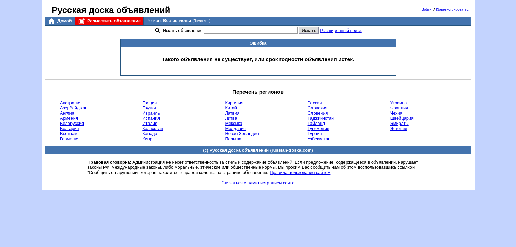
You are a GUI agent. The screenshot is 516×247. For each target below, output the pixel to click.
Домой (59, 21)
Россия (315, 102)
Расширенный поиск (341, 30)
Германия (69, 138)
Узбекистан (319, 138)
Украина (398, 102)
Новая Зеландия (242, 133)
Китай (231, 107)
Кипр (147, 138)
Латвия (232, 113)
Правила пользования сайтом (300, 172)
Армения (69, 118)
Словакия (317, 107)
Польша (233, 138)
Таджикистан (321, 118)
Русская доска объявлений (111, 10)
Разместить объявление (109, 21)
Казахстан (152, 128)
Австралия (70, 102)
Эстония (398, 128)
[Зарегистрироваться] (453, 9)
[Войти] (426, 9)
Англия (67, 113)
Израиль (151, 113)
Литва (231, 118)
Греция (149, 102)
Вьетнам (68, 133)
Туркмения (318, 128)
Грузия (149, 107)
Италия (149, 123)
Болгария (69, 128)
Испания (151, 118)
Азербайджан (73, 107)
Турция (315, 133)
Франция (399, 107)
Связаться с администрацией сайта (258, 182)
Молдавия (235, 128)
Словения (318, 113)
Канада (149, 133)
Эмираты (399, 123)
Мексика (233, 123)
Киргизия (234, 102)
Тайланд (316, 123)
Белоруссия (72, 123)
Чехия (396, 113)
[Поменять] (201, 21)
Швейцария (402, 118)
